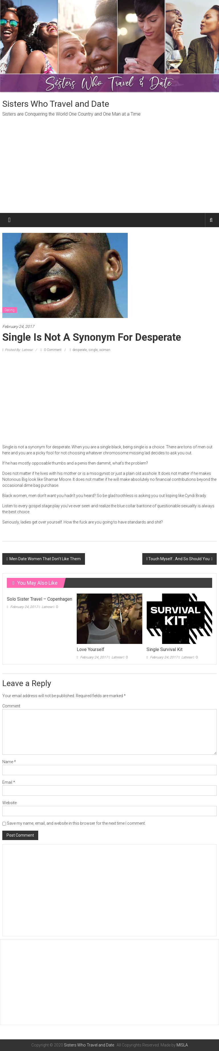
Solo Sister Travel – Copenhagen (39, 599)
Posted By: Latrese (19, 350)
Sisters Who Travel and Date (55, 104)
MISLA (182, 1045)
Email (8, 782)
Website (9, 802)
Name (9, 761)
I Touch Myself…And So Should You (178, 559)
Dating (10, 310)
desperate (79, 350)
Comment (11, 706)
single (93, 350)
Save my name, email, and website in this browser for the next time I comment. (76, 823)
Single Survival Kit (164, 649)
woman (104, 350)
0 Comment (51, 350)
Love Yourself (90, 649)
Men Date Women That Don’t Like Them (45, 559)
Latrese (47, 607)
